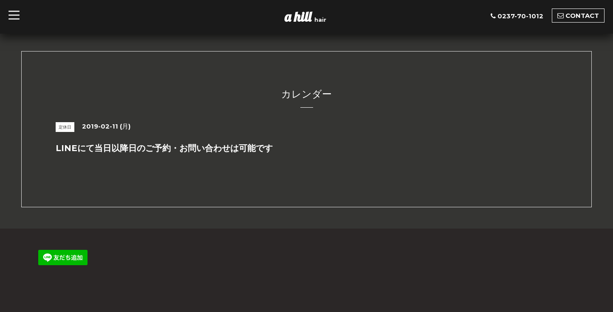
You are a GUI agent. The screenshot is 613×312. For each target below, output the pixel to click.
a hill (299, 16)
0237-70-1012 (520, 16)
